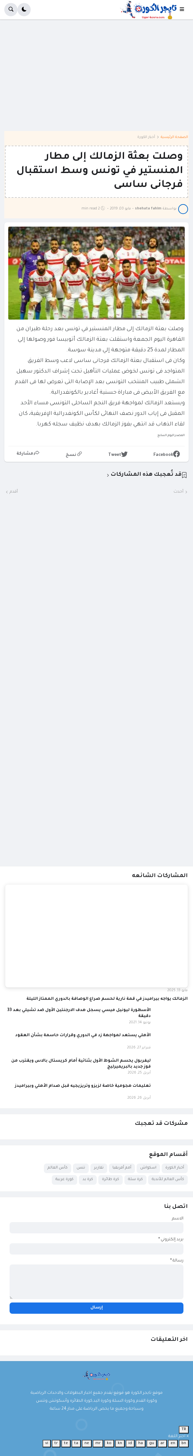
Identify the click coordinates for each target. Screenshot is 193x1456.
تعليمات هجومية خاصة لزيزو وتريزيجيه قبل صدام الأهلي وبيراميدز (83, 1086)
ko (109, 1443)
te (66, 1443)
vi (46, 1443)
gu (151, 1443)
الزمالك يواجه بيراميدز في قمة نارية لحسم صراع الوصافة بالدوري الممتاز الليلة (107, 999)
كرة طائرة (110, 1179)
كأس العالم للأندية (168, 1179)
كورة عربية (64, 1179)
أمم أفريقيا (122, 1168)
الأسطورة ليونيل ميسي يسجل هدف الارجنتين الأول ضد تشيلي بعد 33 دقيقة (79, 1013)
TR (183, 1429)
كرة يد (87, 1179)
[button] (184, 9)
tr (56, 1443)
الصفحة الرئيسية (174, 137)
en (173, 1443)
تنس (81, 1168)
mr (98, 1443)
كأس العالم (58, 1168)
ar (162, 1443)
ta (76, 1443)
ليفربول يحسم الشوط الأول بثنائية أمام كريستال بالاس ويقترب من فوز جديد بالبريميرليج (81, 1064)
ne (86, 1443)
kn (120, 1443)
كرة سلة (135, 1179)
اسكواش (148, 1168)
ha (140, 1443)
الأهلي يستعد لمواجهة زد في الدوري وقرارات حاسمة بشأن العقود (83, 1035)
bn (183, 1443)
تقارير (99, 1168)
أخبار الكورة (146, 137)
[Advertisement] (96, 77)
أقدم (14, 492)
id (130, 1443)
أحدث (178, 492)
